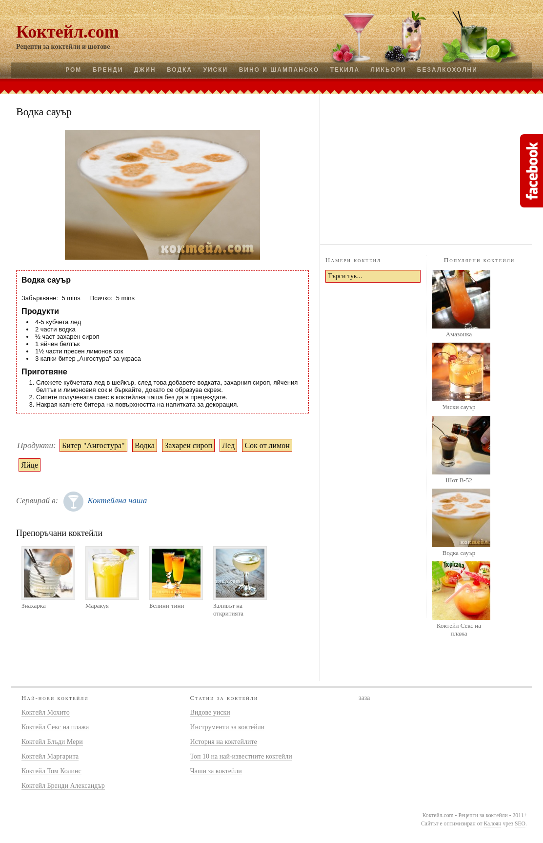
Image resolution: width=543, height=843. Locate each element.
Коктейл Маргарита (50, 756)
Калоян (492, 824)
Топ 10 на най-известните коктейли (241, 756)
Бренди (108, 69)
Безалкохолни (447, 69)
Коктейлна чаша (117, 500)
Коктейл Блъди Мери (52, 741)
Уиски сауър (458, 407)
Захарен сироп (188, 445)
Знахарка (33, 605)
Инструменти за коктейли (227, 727)
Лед (228, 445)
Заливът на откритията (228, 609)
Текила (345, 69)
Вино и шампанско (279, 69)
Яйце (29, 465)
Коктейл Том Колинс (51, 771)
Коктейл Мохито (45, 712)
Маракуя (97, 605)
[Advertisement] (426, 167)
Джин (145, 69)
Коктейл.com (67, 31)
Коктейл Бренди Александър (63, 785)
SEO (520, 824)
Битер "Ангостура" (93, 445)
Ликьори (388, 69)
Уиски (215, 69)
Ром (73, 69)
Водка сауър (458, 552)
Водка (179, 69)
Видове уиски (210, 712)
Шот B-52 (458, 480)
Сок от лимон (266, 445)
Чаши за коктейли (216, 771)
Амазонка (459, 334)
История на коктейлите (223, 741)
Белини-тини (166, 605)
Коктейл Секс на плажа (459, 629)
